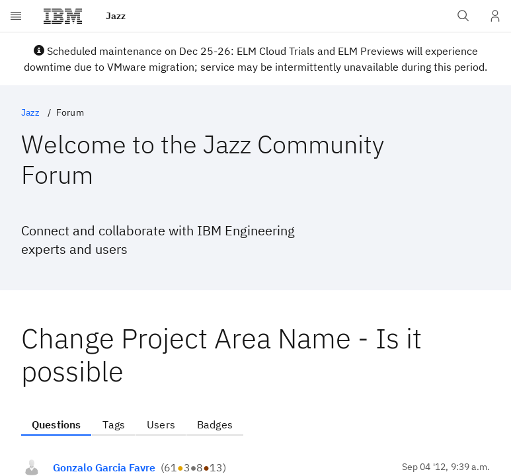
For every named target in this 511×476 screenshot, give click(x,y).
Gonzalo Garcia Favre (104, 467)
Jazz (30, 112)
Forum (70, 112)
